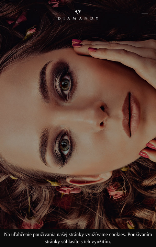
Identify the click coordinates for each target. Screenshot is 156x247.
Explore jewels (78, 142)
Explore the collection (78, 166)
